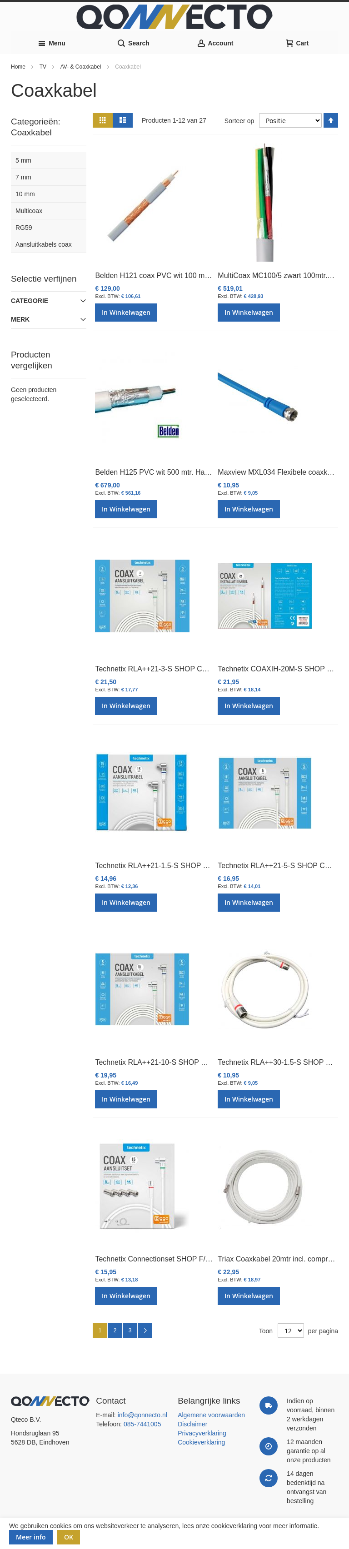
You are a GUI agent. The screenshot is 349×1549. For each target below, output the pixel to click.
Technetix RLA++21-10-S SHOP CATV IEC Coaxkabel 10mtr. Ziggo (204, 1062)
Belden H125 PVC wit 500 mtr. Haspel (156, 472)
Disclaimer (192, 1424)
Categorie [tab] (29, 300)
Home (19, 67)
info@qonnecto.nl (142, 1415)
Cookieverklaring (201, 1442)
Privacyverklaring (202, 1433)
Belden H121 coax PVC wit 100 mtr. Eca (160, 275)
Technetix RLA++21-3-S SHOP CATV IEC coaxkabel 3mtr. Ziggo (199, 669)
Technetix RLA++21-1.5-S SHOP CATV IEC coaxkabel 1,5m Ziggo (202, 865)
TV (44, 67)
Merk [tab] (20, 319)
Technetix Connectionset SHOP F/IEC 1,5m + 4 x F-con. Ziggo (195, 1259)
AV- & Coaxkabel (81, 67)
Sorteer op (239, 120)
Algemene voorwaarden (211, 1415)
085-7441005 (142, 1424)
